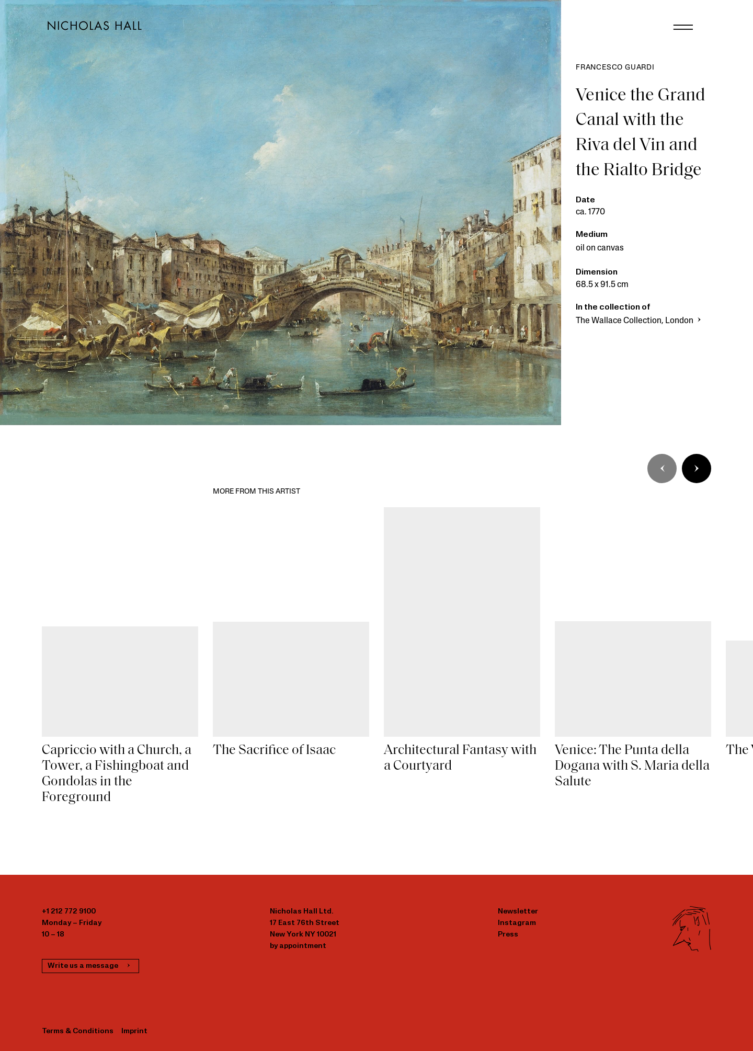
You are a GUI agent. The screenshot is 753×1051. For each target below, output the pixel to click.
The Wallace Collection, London (639, 321)
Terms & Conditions (77, 1031)
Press (508, 935)
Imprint (134, 1031)
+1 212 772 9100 (69, 912)
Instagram (517, 923)
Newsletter (518, 912)
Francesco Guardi (615, 68)
